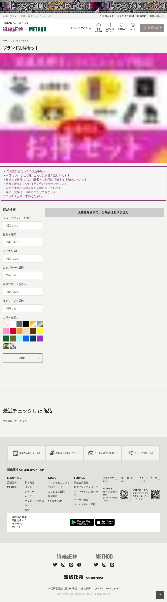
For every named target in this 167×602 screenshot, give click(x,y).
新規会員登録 (81, 482)
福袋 (27, 510)
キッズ (28, 496)
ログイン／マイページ (86, 487)
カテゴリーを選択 (13, 267)
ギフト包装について (58, 482)
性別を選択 (9, 234)
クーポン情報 (81, 499)
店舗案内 (142, 16)
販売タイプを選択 (13, 300)
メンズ (28, 487)
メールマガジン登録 (84, 504)
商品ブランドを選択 (14, 284)
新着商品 (29, 482)
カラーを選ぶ (10, 317)
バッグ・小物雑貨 (34, 500)
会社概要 (86, 588)
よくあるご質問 (125, 16)
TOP (5, 40)
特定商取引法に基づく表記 (62, 588)
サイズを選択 (10, 251)
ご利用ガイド (107, 16)
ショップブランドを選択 (17, 217)
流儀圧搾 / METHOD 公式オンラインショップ (27, 16)
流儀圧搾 (12, 482)
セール (28, 505)
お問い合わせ (157, 16)
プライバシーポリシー (107, 588)
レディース (31, 491)
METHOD (12, 487)
